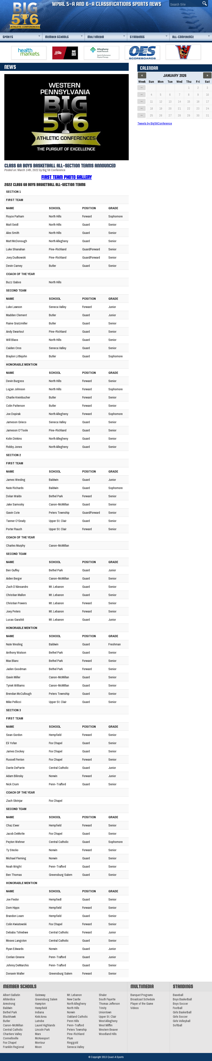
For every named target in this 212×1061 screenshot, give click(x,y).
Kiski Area (41, 1017)
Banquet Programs (141, 995)
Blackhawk (9, 1017)
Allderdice (9, 999)
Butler (6, 1021)
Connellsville (10, 1038)
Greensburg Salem (46, 999)
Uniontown (105, 1012)
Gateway (40, 995)
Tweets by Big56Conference (154, 123)
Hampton (40, 1004)
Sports (8, 37)
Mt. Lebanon (74, 995)
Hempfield (41, 1008)
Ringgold (72, 1043)
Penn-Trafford (75, 1025)
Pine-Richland (75, 1034)
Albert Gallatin (11, 995)
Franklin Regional (13, 1047)
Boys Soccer (180, 1004)
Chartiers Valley (12, 1034)
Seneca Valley (75, 1047)
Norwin (71, 1012)
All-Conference (183, 37)
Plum (70, 1038)
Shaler (103, 995)
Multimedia (95, 37)
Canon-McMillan (13, 1025)
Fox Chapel (9, 1043)
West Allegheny (108, 1021)
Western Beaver (108, 1030)
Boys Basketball (182, 999)
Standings (137, 37)
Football (177, 1008)
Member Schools (57, 37)
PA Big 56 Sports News (25, 15)
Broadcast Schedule (142, 999)
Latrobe (39, 1021)
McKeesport (42, 1038)
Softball (177, 1025)
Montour (40, 1043)
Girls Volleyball (181, 1021)
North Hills (73, 1008)
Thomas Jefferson (109, 1004)
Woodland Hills (108, 1034)
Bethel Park (10, 1012)
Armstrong (9, 1004)
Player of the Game (141, 1004)
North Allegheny (76, 1004)
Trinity (102, 1008)
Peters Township (77, 1030)
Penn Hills (73, 1021)
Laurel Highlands (45, 1025)
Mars (38, 1034)
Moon (38, 1047)
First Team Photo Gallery (66, 177)
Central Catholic (13, 1030)
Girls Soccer (180, 1017)
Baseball (178, 995)
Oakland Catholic (77, 1017)
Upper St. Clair (107, 1017)
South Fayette (107, 999)
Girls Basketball (182, 1012)
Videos (134, 1008)
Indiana (39, 1012)
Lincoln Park (42, 1030)
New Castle (73, 999)
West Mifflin (105, 1025)
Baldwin (7, 1008)
